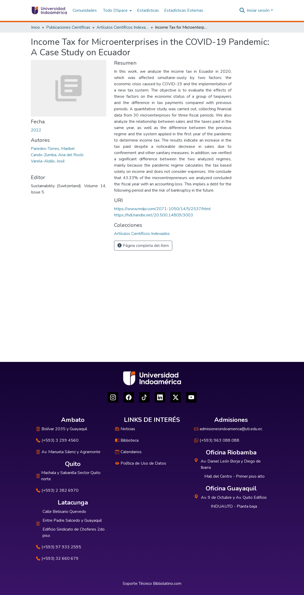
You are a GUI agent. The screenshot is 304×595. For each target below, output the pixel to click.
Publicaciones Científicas (68, 27)
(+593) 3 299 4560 (57, 440)
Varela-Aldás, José (48, 161)
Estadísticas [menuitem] (148, 10)
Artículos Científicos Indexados (123, 27)
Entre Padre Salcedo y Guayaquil (72, 520)
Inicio (35, 27)
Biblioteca (127, 440)
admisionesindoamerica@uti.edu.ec (228, 429)
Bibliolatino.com (167, 583)
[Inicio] (49, 10)
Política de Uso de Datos (140, 463)
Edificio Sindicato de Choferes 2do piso (74, 532)
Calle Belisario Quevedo (64, 511)
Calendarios (128, 452)
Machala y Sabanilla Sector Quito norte (68, 476)
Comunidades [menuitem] (85, 10)
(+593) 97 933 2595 (58, 547)
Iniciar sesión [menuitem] (258, 10)
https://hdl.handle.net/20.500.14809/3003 (153, 215)
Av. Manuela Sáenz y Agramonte (68, 452)
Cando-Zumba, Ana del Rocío (57, 155)
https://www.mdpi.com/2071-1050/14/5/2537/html (162, 209)
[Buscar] (242, 10)
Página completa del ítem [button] (143, 245)
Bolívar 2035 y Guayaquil (61, 429)
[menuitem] (117, 10)
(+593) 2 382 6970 (57, 490)
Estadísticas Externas (183, 10)
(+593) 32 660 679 (57, 558)
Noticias (125, 429)
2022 (36, 130)
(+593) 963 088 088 (216, 440)
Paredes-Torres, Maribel (53, 148)
